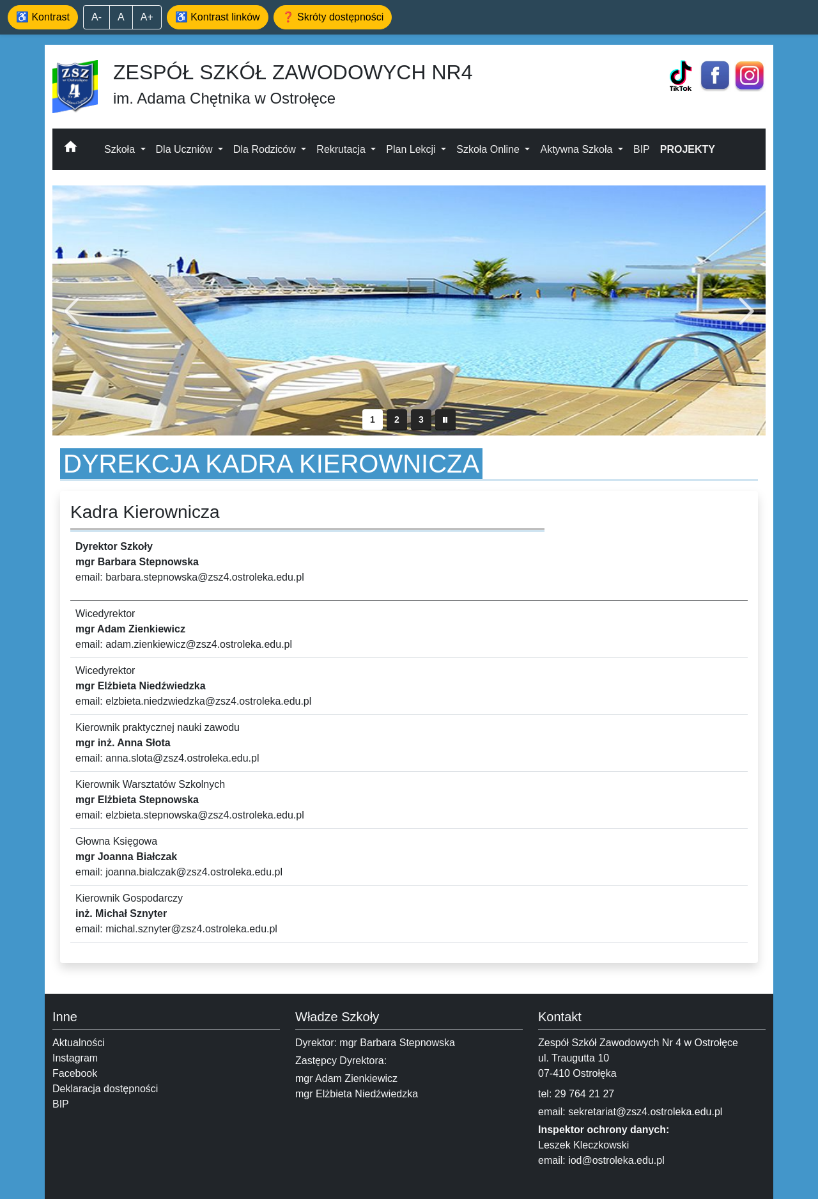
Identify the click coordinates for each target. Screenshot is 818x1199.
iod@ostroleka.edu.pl (616, 1160)
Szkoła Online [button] (489, 149)
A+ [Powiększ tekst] (147, 17)
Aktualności (78, 1042)
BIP (641, 149)
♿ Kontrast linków (217, 17)
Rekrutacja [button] (342, 149)
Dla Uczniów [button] (185, 149)
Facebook (74, 1073)
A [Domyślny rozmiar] (121, 17)
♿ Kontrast (43, 17)
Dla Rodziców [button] (265, 149)
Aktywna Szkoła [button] (577, 149)
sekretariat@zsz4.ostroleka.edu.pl (645, 1111)
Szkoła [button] (120, 149)
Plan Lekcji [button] (412, 149)
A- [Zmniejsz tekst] (96, 17)
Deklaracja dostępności (105, 1088)
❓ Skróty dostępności (333, 17)
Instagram (75, 1058)
